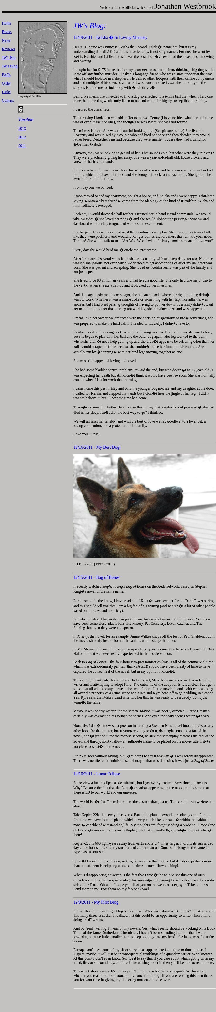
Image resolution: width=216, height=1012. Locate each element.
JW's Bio (9, 57)
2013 (22, 128)
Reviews (8, 49)
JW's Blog (10, 66)
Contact (8, 100)
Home (6, 23)
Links (6, 92)
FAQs (6, 75)
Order (6, 83)
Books (7, 32)
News (6, 40)
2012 (22, 137)
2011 (22, 146)
